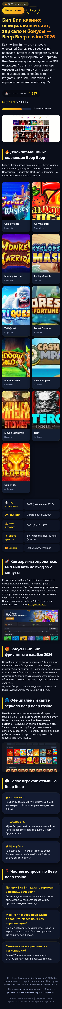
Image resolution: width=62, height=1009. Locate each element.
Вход (33, 10)
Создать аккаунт (37, 604)
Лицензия (49, 992)
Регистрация (13, 10)
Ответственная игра (29, 992)
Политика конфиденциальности (24, 989)
